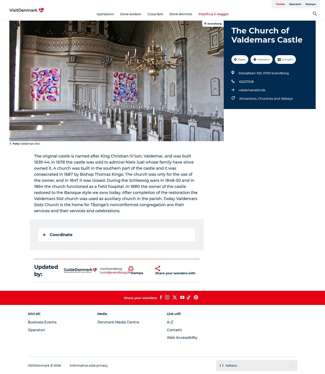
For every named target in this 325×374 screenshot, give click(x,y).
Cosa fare (155, 14)
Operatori (295, 4)
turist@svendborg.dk (115, 272)
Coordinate (57, 234)
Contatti (174, 330)
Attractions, (248, 99)
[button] (138, 270)
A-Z (170, 322)
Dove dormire (180, 14)
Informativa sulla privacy (89, 365)
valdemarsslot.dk (252, 90)
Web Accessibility (182, 338)
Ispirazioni (105, 14)
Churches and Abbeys (275, 99)
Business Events (42, 322)
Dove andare (130, 14)
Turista (280, 4)
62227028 (246, 82)
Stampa (311, 4)
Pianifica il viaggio (214, 14)
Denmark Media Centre (118, 322)
